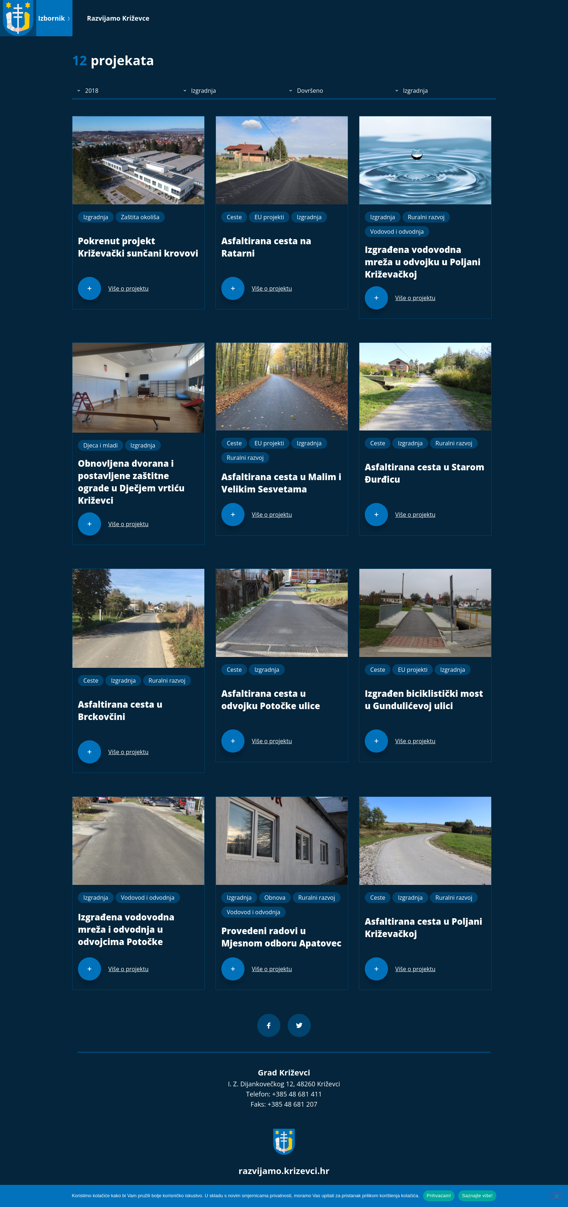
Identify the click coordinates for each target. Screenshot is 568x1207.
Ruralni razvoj (426, 217)
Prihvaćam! (439, 1195)
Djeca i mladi (100, 445)
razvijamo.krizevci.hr (284, 1171)
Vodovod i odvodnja (397, 232)
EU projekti (269, 217)
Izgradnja (95, 217)
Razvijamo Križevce (118, 18)
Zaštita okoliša (140, 217)
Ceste (234, 217)
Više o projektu (128, 288)
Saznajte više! (477, 1195)
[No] (556, 1195)
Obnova (275, 898)
